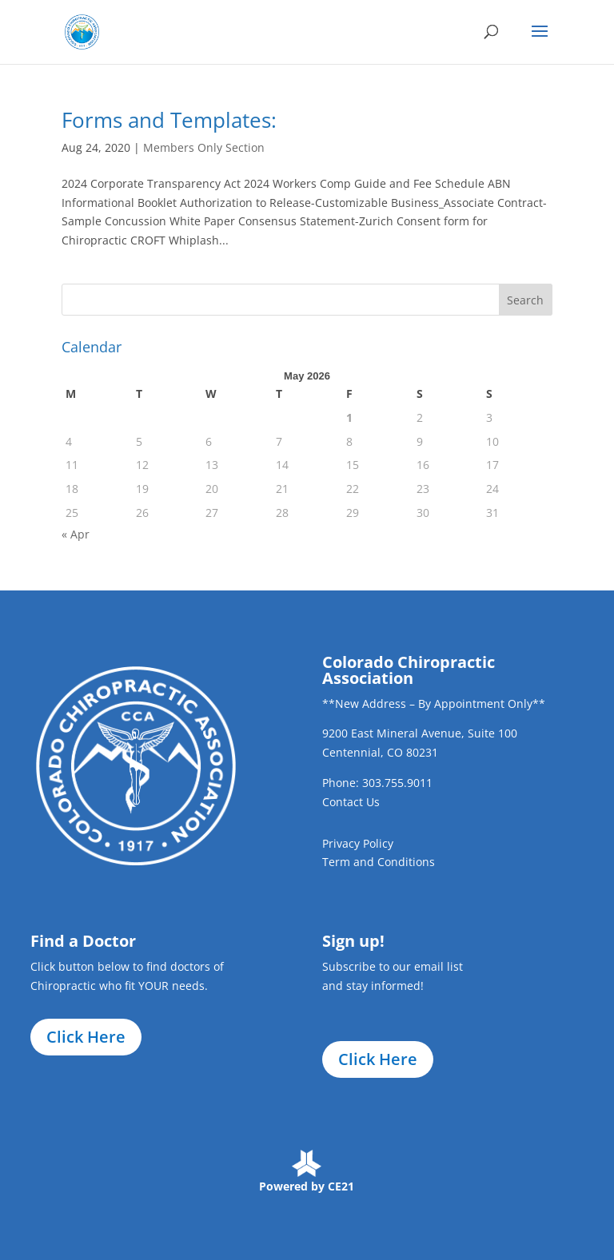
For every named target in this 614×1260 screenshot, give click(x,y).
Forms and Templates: (169, 119)
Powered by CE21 (306, 1186)
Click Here (86, 1036)
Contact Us (351, 801)
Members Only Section (204, 147)
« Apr (76, 534)
